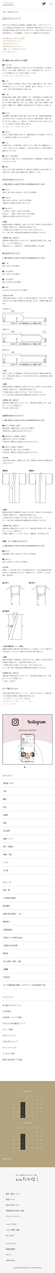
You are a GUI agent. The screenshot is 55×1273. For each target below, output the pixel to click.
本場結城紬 (7, 929)
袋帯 (4, 823)
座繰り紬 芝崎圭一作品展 (12, 1059)
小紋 (4, 791)
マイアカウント (11, 1243)
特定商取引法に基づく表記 (15, 1211)
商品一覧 (6, 890)
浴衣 (4, 807)
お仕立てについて (9, 1035)
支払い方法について (13, 1205)
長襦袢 (5, 815)
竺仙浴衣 (6, 977)
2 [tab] (27, 767)
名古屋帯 (6, 831)
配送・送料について (13, 1194)
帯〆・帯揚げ (8, 846)
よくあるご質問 (8, 1053)
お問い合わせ (10, 1260)
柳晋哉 (5, 953)
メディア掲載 (7, 1029)
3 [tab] (30, 767)
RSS (7, 1235)
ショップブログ (11, 1224)
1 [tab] (24, 767)
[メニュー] (51, 4)
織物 (4, 799)
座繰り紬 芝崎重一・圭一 (13, 913)
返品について (10, 1199)
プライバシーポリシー (13, 1216)
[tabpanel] (27, 739)
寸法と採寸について (10, 1041)
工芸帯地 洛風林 (9, 898)
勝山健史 (6, 906)
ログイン (9, 1255)
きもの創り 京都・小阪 (12, 961)
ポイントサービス (9, 1047)
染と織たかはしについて (12, 1005)
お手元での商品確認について (13, 1023)
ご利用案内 (6, 1011)
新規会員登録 (10, 1249)
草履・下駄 (7, 854)
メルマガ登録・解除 (13, 1230)
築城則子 (6, 921)
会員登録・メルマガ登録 (12, 1017)
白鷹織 (5, 969)
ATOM (12, 1235)
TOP (4, 12)
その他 (5, 870)
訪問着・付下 (8, 783)
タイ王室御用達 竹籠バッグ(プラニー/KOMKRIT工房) (24, 985)
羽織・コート (8, 838)
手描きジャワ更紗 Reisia (13, 937)
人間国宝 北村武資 (10, 945)
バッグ (5, 862)
